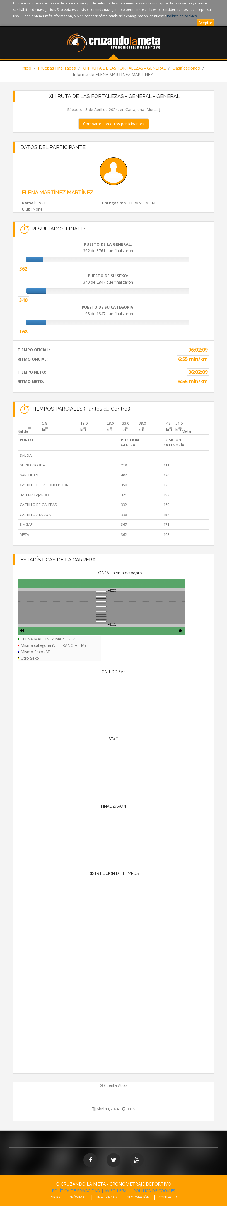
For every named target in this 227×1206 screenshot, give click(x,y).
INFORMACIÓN (137, 1197)
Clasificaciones (186, 68)
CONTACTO (167, 1197)
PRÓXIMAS (78, 1197)
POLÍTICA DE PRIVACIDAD (76, 1190)
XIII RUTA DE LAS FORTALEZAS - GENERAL (124, 68)
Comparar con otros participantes (113, 123)
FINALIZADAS (106, 1197)
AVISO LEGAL (117, 1190)
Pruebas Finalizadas (57, 68)
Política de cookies (182, 16)
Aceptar (205, 22)
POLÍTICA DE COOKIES (154, 1190)
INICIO (55, 1197)
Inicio (26, 68)
